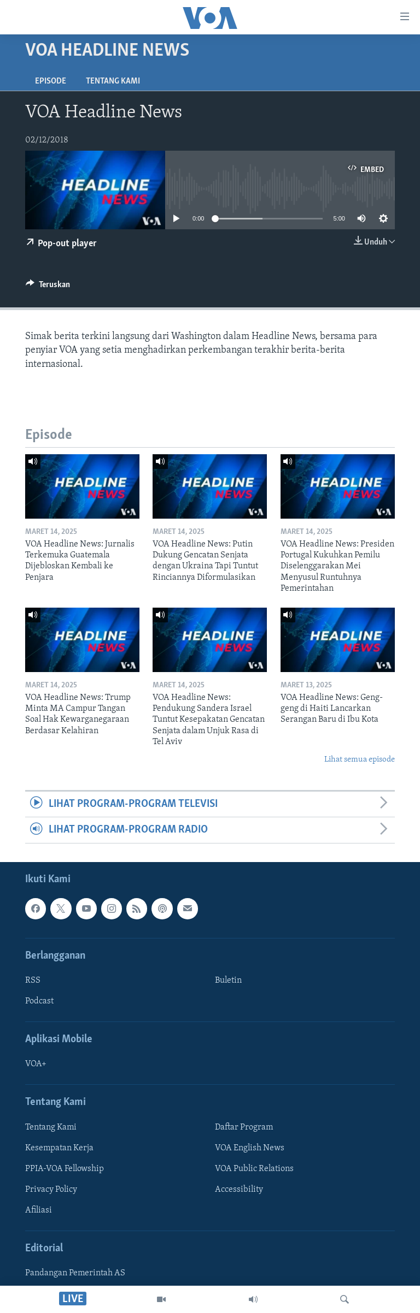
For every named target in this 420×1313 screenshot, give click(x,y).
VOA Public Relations (254, 1169)
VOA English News (249, 1147)
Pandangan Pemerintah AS (75, 1273)
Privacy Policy (51, 1189)
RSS (32, 980)
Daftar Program (244, 1126)
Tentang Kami (113, 81)
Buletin (228, 980)
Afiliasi (38, 1210)
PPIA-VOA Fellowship (64, 1169)
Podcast (39, 1001)
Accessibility (239, 1189)
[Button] (48, 287)
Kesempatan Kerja (59, 1147)
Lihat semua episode (359, 760)
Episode (50, 81)
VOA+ (35, 1064)
